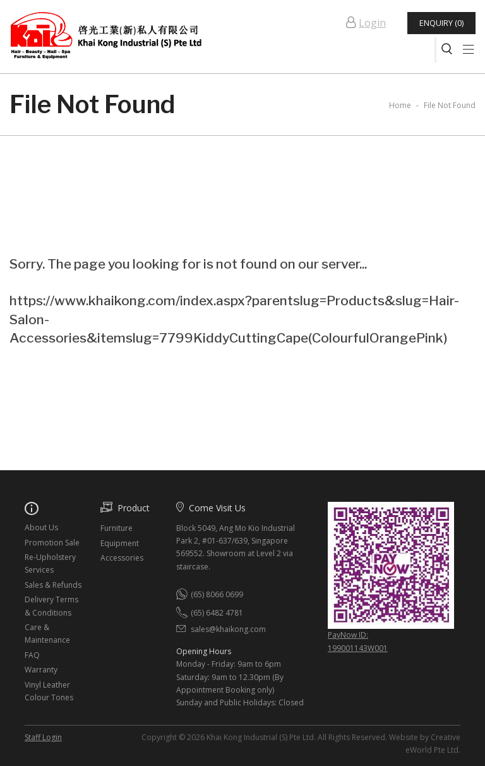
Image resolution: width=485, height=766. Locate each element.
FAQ (32, 655)
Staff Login (43, 737)
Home (400, 105)
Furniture (116, 528)
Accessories (121, 557)
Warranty (41, 669)
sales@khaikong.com (228, 629)
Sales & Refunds (53, 585)
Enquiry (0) (441, 22)
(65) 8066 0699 (217, 594)
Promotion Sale (52, 542)
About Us (41, 527)
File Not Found (450, 105)
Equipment (119, 543)
